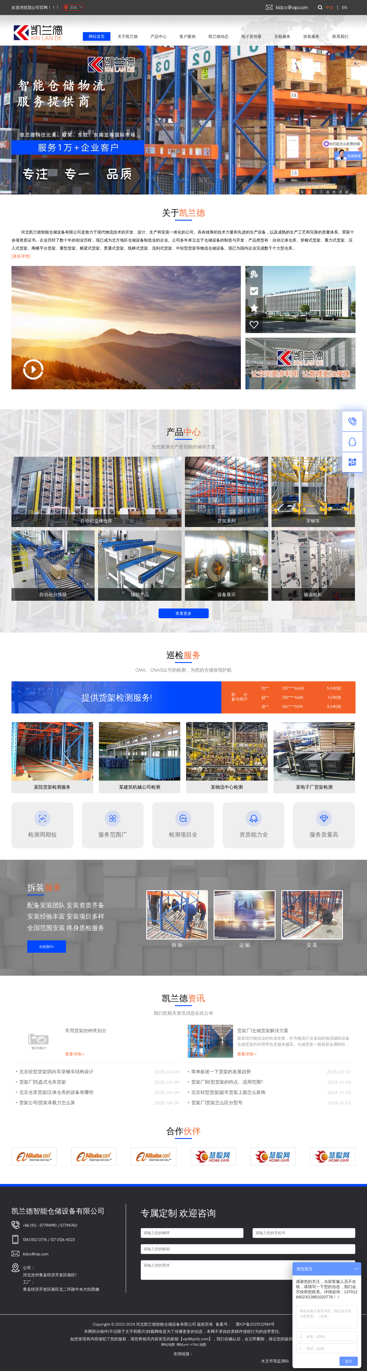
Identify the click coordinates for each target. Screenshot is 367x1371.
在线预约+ (46, 946)
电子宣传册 (251, 36)
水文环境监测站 (290, 1360)
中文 (329, 7)
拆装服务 (311, 36)
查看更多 (183, 613)
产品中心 (159, 36)
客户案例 (187, 36)
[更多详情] (20, 256)
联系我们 (340, 36)
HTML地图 (198, 1344)
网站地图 (168, 1344)
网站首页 (97, 36)
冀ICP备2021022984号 (255, 1324)
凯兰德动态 (218, 36)
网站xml (182, 1344)
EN (344, 7)
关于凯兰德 (128, 36)
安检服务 (282, 36)
